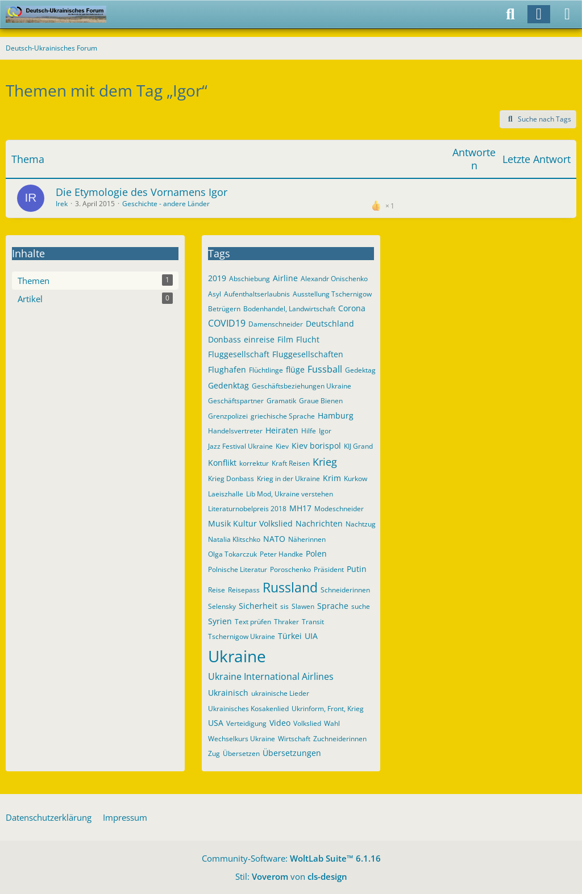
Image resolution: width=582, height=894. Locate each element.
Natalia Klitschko (234, 539)
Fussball (324, 369)
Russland (290, 587)
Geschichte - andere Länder (166, 203)
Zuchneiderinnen (340, 738)
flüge (295, 369)
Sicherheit (258, 605)
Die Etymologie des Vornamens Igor (141, 192)
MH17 (300, 508)
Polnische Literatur (237, 569)
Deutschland (330, 323)
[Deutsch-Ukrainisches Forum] (56, 14)
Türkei (290, 635)
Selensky (222, 606)
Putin (357, 568)
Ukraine (237, 656)
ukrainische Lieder (280, 693)
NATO (274, 538)
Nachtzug (361, 524)
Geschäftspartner (236, 401)
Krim (332, 478)
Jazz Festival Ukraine (240, 446)
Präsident (329, 569)
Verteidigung (246, 723)
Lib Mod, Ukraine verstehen (289, 494)
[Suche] (510, 14)
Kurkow (355, 478)
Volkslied (307, 723)
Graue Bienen (321, 401)
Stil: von (291, 876)
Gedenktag (228, 385)
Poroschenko (290, 569)
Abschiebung (249, 278)
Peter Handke (281, 554)
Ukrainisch (228, 692)
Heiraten (281, 430)
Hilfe (308, 431)
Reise (216, 590)
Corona (351, 308)
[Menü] (567, 14)
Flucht (307, 339)
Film (285, 339)
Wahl (332, 723)
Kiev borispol (316, 445)
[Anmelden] (538, 14)
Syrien (220, 621)
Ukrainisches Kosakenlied (248, 708)
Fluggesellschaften (307, 354)
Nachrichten (319, 523)
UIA (311, 635)
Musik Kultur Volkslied (250, 523)
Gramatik (281, 401)
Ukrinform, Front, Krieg (328, 708)
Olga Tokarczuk (232, 554)
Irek (62, 203)
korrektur (254, 463)
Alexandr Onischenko (334, 278)
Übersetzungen (292, 752)
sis (284, 606)
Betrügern (224, 309)
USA (215, 722)
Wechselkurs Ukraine (241, 738)
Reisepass (244, 590)
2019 (217, 278)
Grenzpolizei (228, 416)
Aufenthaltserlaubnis (257, 294)
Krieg (325, 462)
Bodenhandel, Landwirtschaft (289, 309)
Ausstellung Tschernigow (332, 294)
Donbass (224, 339)
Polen (316, 553)
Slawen (303, 606)
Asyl (214, 294)
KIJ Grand (358, 446)
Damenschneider (275, 324)
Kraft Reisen (291, 463)
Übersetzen (241, 753)
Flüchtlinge (266, 370)
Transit (313, 621)
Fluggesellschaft (238, 354)
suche (360, 606)
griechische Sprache (283, 416)
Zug (214, 753)
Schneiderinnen (345, 590)
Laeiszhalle (225, 494)
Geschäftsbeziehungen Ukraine (301, 386)
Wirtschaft (294, 738)
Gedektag (360, 370)
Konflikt (222, 462)
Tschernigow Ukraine (241, 636)
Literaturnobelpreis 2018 (247, 508)
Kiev (282, 446)
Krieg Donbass (231, 478)
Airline (285, 278)
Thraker (286, 621)
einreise (259, 339)
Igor (325, 431)
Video (279, 722)
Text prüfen (253, 621)
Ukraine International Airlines (271, 676)
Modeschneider (339, 508)
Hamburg (336, 415)
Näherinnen (307, 539)
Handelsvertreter (235, 431)
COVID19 (227, 323)
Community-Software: (291, 858)
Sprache (332, 605)
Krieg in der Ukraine (288, 478)
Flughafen (227, 369)
